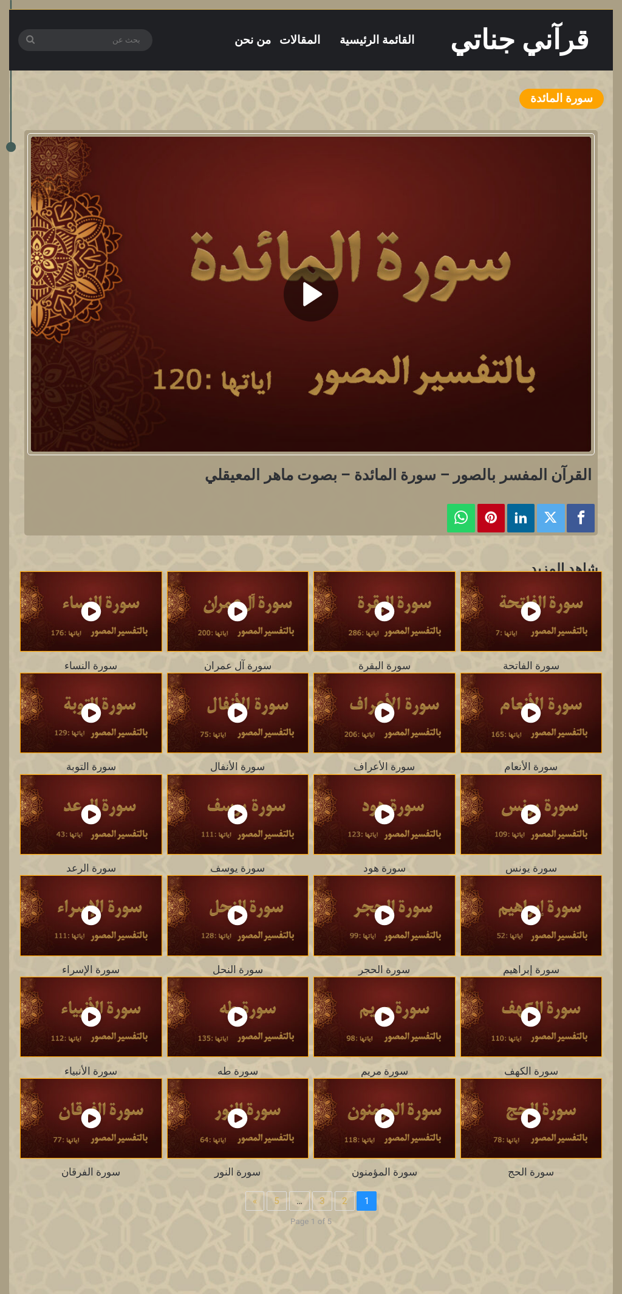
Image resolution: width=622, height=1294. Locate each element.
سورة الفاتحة (531, 665)
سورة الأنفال (237, 766)
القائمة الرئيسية (377, 40)
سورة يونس (531, 868)
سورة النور (237, 1172)
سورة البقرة (384, 665)
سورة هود (384, 868)
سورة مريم (384, 1071)
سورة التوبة (91, 766)
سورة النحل (238, 969)
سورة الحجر (384, 969)
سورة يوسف (237, 868)
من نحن (252, 40)
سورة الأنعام (531, 766)
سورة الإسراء (91, 969)
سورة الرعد (91, 868)
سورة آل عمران (238, 665)
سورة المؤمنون (384, 1172)
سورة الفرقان (90, 1172)
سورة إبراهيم (531, 969)
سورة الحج (531, 1172)
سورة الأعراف (384, 766)
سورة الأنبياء (90, 1071)
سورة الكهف (531, 1071)
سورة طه (237, 1071)
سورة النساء (90, 665)
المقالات (299, 40)
